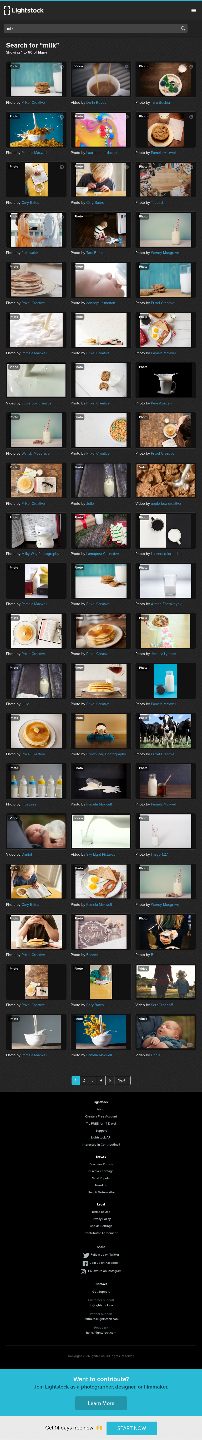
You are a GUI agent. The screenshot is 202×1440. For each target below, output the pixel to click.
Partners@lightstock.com (101, 1319)
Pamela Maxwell (34, 152)
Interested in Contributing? (101, 1144)
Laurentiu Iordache (101, 152)
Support (101, 1130)
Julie (90, 503)
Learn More (101, 1403)
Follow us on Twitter (104, 1254)
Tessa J (157, 202)
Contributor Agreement (101, 1233)
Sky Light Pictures (100, 854)
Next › (122, 1080)
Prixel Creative (33, 102)
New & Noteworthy (101, 1192)
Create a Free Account (101, 1116)
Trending (101, 1185)
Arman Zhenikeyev (166, 604)
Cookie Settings (101, 1226)
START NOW (131, 1428)
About (101, 1109)
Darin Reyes (96, 102)
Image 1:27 (159, 854)
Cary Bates (30, 202)
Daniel (27, 854)
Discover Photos (101, 1164)
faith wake (30, 253)
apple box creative (37, 403)
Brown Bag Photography (106, 754)
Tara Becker (160, 102)
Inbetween (30, 804)
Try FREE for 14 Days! (101, 1123)
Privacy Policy (101, 1219)
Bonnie (92, 955)
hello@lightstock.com (101, 1332)
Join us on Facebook (104, 1262)
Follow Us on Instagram (105, 1271)
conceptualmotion (100, 303)
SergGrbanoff (162, 1005)
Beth (155, 955)
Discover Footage (101, 1171)
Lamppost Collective (102, 554)
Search (183, 28)
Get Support (101, 1291)
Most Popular (101, 1178)
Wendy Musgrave (165, 253)
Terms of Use (101, 1211)
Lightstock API (101, 1137)
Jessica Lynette (163, 654)
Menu (193, 10)
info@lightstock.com (101, 1305)
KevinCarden (161, 403)
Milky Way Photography (40, 554)
